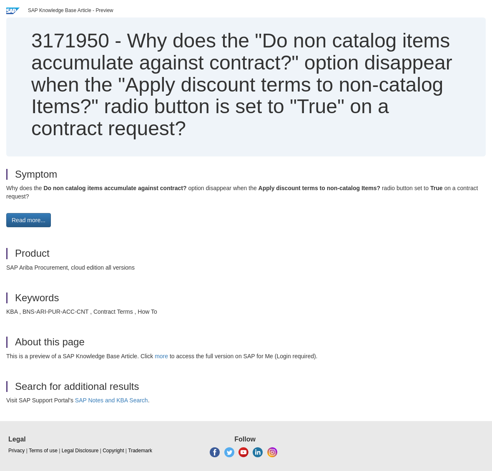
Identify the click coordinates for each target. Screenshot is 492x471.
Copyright (113, 451)
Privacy (16, 451)
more (161, 356)
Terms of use (43, 451)
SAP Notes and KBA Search (111, 400)
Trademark (140, 451)
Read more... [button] (28, 220)
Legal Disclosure (80, 451)
